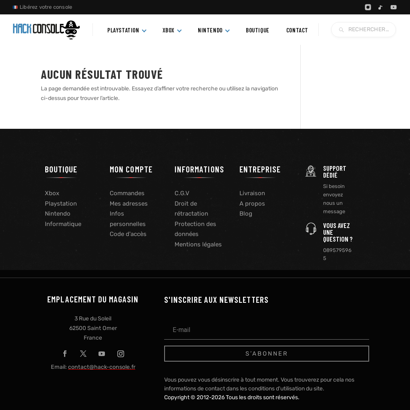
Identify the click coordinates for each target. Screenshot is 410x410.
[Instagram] (368, 7)
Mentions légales (198, 244)
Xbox (169, 30)
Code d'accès (128, 234)
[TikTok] (380, 7)
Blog (245, 213)
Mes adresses (129, 203)
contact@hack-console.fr (101, 367)
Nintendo (210, 30)
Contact (297, 30)
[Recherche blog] (363, 29)
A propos (252, 203)
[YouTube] (393, 7)
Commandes (127, 193)
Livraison (252, 193)
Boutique (257, 30)
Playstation (61, 203)
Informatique (63, 224)
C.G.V (182, 193)
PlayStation (123, 30)
